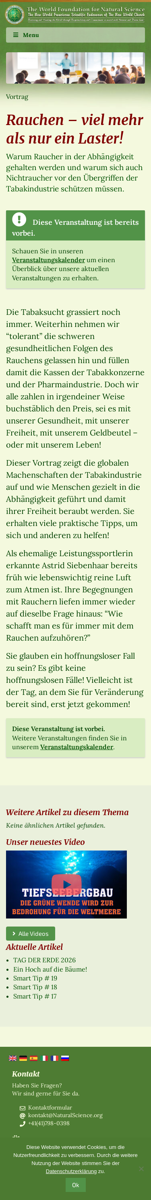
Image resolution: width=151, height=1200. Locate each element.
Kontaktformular (50, 1107)
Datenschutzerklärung (71, 1171)
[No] (141, 1169)
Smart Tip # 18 (35, 987)
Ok (75, 1184)
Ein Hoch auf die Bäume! (50, 969)
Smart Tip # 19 (35, 978)
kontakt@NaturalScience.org (65, 1115)
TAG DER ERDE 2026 (44, 960)
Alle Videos (30, 933)
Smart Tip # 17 (34, 996)
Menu (25, 35)
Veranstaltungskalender (48, 260)
